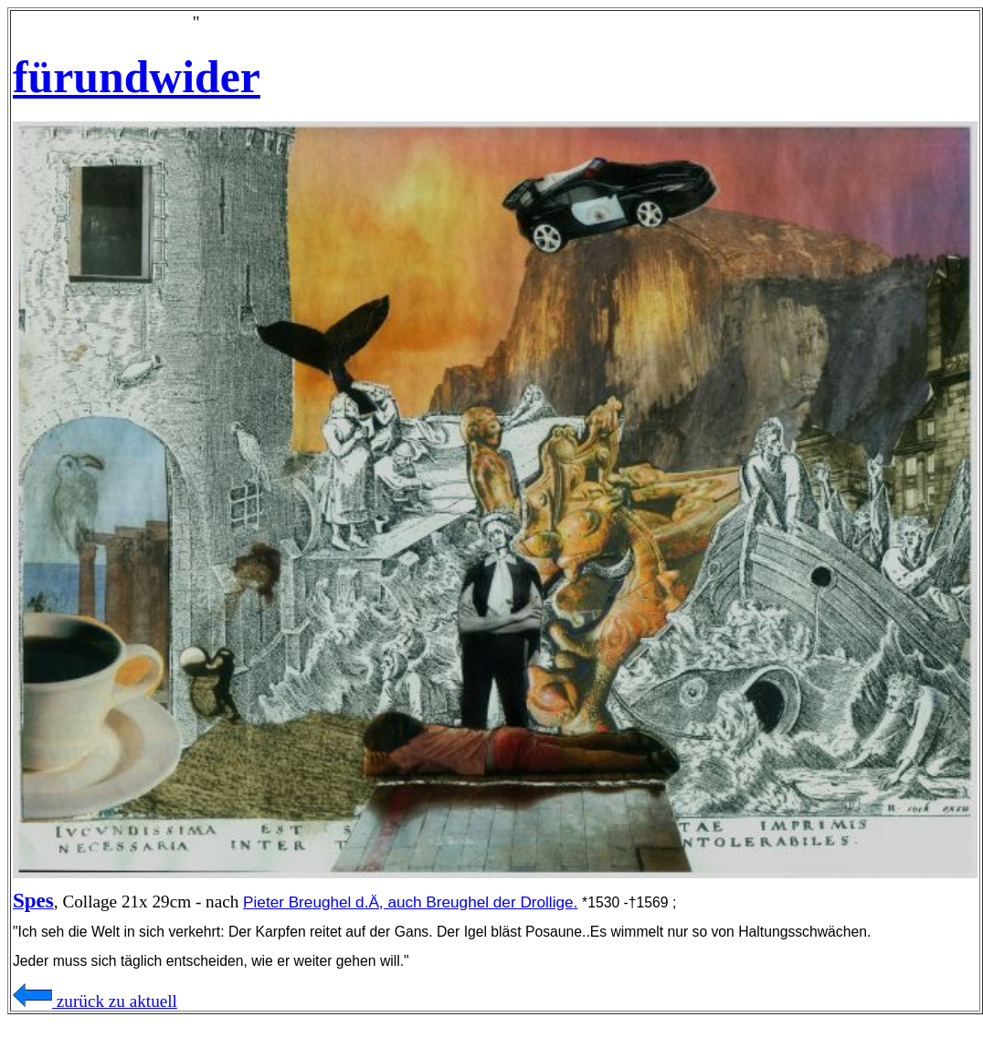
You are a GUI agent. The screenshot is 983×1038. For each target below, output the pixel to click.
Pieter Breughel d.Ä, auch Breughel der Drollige (408, 902)
